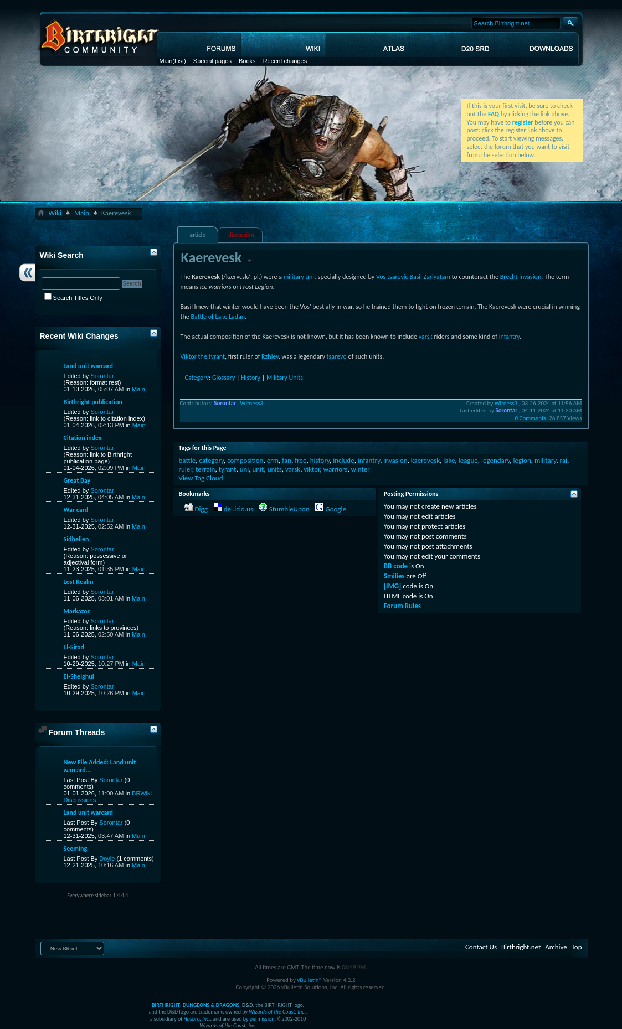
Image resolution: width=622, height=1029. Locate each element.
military (545, 460)
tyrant (228, 469)
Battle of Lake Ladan (218, 316)
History (250, 377)
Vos (380, 277)
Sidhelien (76, 539)
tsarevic (397, 277)
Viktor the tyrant (203, 356)
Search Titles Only (73, 297)
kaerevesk (425, 460)
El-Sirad (74, 647)
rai (563, 460)
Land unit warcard (89, 366)
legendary (495, 460)
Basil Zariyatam (429, 277)
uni (244, 469)
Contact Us (481, 947)
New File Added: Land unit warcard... (100, 766)
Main (166, 61)
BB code (396, 566)
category (211, 460)
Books (247, 61)
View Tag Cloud (201, 478)
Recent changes (285, 61)
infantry (509, 336)
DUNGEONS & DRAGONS (211, 1005)
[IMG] (393, 586)
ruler (185, 469)
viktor (312, 469)
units (275, 469)
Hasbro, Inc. (197, 1018)
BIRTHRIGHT (166, 1005)
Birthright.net (521, 947)
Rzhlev (270, 356)
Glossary (223, 377)
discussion (241, 235)
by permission (259, 1018)
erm (273, 460)
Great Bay (77, 480)
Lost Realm (79, 582)
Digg (200, 509)
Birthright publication (93, 402)
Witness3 (251, 403)
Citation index (83, 438)
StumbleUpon (289, 509)
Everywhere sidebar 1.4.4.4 (97, 895)
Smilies (394, 576)
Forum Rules (402, 606)
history (320, 460)
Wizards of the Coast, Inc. (277, 1011)
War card (76, 510)
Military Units (284, 377)
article (197, 235)
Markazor (77, 611)
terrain (205, 469)
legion (522, 460)
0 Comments (530, 418)
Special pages (212, 61)
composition (245, 460)
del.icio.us (238, 509)
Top (577, 947)
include (343, 460)
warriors (335, 469)
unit (258, 469)
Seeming (76, 848)
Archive (556, 947)
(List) (179, 61)
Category (197, 377)
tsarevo (337, 356)
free (300, 460)
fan (286, 460)
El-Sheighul (79, 676)
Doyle (107, 858)
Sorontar (102, 376)
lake (449, 460)
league (468, 460)
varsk (426, 336)
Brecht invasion (520, 277)
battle (187, 460)
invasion (395, 460)
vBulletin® (309, 980)
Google (335, 509)
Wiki (55, 213)
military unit (300, 277)
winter (360, 469)
